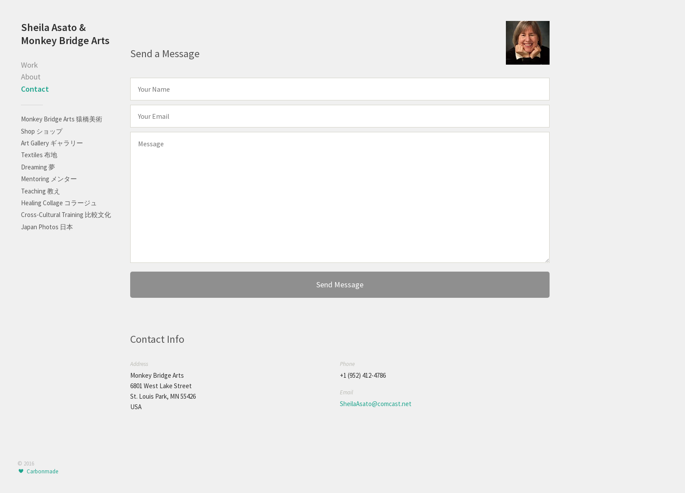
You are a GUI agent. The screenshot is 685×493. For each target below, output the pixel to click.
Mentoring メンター (49, 179)
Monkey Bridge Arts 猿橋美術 (61, 119)
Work (29, 65)
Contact (35, 89)
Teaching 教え (40, 191)
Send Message (339, 284)
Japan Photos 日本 (47, 227)
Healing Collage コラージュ (59, 203)
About (31, 76)
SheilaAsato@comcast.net (376, 404)
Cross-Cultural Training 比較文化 (66, 214)
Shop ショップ (41, 131)
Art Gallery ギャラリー (52, 143)
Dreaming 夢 (38, 167)
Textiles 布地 (39, 155)
